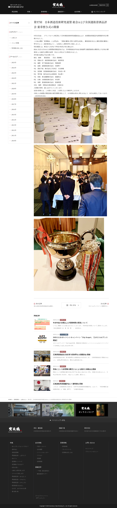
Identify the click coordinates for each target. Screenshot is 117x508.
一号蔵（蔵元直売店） (43, 471)
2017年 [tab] (14, 104)
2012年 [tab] (14, 130)
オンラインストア (98, 12)
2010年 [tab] (14, 140)
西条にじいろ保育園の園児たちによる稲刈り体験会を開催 (74, 369)
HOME (10, 399)
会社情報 (77, 11)
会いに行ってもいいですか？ (20, 446)
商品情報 (15, 11)
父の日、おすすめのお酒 (19, 488)
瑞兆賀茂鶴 (15, 452)
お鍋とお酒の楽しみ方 (18, 470)
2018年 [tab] (14, 99)
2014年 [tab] (14, 120)
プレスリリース (66, 449)
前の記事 (39, 303)
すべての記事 (14, 23)
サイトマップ (89, 448)
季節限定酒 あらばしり (19, 476)
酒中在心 (14, 449)
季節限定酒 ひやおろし (19, 479)
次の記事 (104, 303)
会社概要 (39, 449)
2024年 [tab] (14, 67)
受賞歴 (39, 458)
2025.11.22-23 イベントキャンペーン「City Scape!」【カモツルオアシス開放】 (80, 339)
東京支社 (87, 428)
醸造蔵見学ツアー (42, 474)
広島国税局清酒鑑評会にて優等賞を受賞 (68, 384)
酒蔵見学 (61, 11)
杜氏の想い (15, 467)
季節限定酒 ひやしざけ (19, 482)
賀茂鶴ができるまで (17, 464)
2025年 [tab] (14, 62)
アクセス (39, 455)
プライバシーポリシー (91, 451)
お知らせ (14, 37)
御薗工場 (62, 428)
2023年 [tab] (14, 73)
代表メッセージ (41, 446)
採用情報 (39, 461)
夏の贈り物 (15, 491)
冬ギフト (14, 458)
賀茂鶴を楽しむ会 (17, 48)
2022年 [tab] (14, 78)
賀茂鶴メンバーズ (17, 461)
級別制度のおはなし (17, 485)
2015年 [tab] (14, 114)
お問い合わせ (90, 443)
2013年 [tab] (14, 125)
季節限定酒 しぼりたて (19, 455)
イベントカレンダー (43, 452)
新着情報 (44, 11)
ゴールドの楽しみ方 (17, 473)
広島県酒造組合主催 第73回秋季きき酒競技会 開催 (71, 355)
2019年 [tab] (14, 94)
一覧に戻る (72, 305)
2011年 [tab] (14, 135)
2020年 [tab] (14, 88)
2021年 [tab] (14, 83)
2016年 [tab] (14, 109)
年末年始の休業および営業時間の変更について (70, 323)
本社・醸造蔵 (38, 428)
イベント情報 (15, 43)
